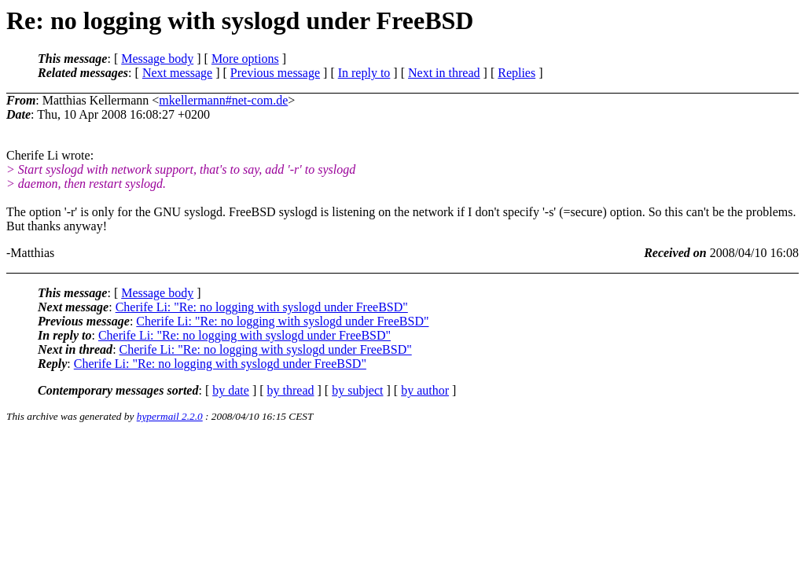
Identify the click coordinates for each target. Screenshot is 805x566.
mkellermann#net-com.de (223, 100)
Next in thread (444, 72)
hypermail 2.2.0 (170, 416)
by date (230, 390)
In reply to (364, 72)
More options (245, 58)
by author (425, 390)
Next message (177, 72)
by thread (290, 390)
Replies (516, 72)
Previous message (275, 72)
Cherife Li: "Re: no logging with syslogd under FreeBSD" (262, 307)
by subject (357, 390)
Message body (157, 58)
